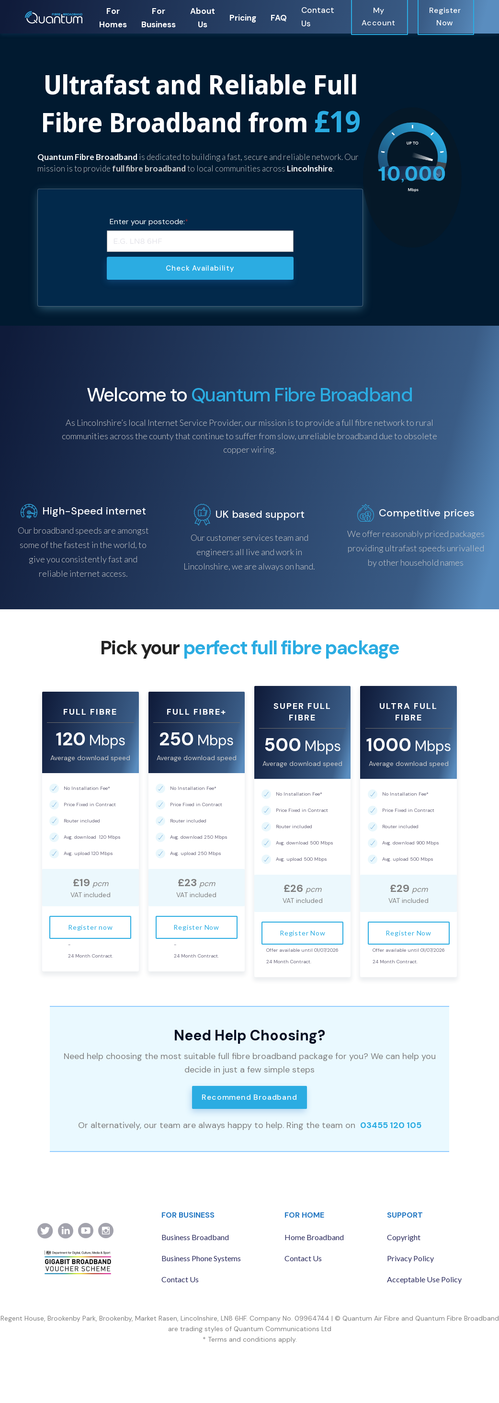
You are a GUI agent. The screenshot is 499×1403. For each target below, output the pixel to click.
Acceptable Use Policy (424, 1279)
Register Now (196, 927)
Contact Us (317, 17)
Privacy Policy (410, 1258)
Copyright (403, 1237)
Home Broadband (314, 1237)
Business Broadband (195, 1237)
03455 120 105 (390, 1125)
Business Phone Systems (201, 1258)
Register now (90, 927)
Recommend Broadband (249, 1097)
